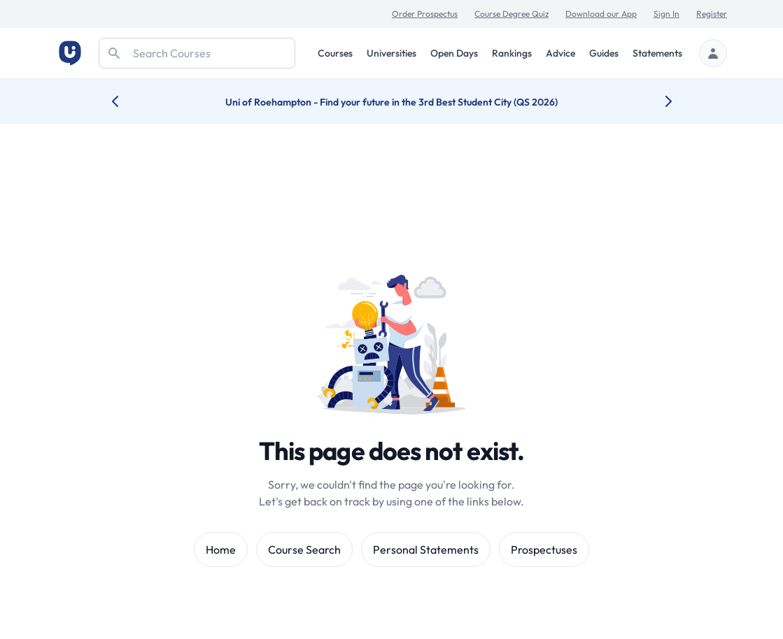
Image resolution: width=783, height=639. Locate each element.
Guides (604, 53)
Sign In (666, 13)
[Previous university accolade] (126, 101)
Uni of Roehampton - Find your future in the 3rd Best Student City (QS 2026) (391, 102)
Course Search (304, 550)
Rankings (512, 53)
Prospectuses (544, 550)
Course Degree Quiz (511, 13)
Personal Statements (426, 550)
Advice (560, 53)
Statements (657, 53)
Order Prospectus (425, 13)
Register (711, 13)
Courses (335, 53)
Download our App (601, 13)
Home (221, 550)
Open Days (454, 53)
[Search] (197, 53)
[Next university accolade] (657, 101)
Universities (391, 53)
